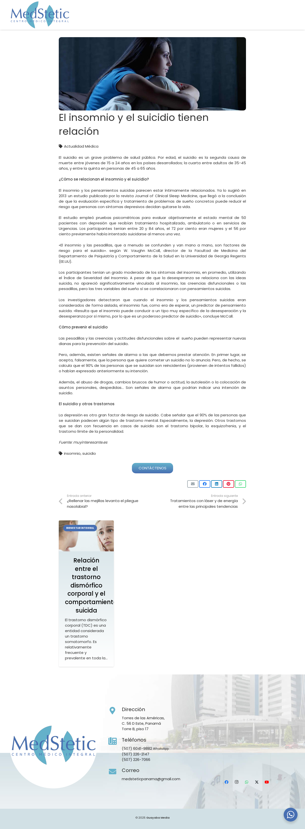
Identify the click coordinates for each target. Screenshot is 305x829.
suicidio (89, 453)
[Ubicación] (291, 21)
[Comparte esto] (204, 484)
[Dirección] (115, 711)
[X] (271, 21)
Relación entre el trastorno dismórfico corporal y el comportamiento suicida (91, 585)
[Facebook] (242, 21)
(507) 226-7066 (136, 759)
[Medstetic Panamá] (39, 14)
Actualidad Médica (81, 146)
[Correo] (115, 772)
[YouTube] (281, 21)
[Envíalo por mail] (192, 484)
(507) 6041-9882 (137, 748)
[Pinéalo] (228, 484)
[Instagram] (251, 21)
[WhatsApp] (261, 21)
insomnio (72, 453)
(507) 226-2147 (135, 754)
